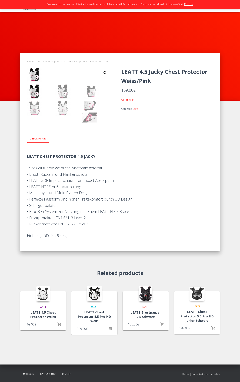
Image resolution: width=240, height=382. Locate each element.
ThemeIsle (214, 374)
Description (38, 138)
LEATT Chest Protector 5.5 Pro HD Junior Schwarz (197, 316)
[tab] (40, 139)
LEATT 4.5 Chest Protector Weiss (43, 314)
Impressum (28, 374)
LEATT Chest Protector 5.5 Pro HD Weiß (94, 316)
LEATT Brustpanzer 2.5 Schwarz (145, 314)
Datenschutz (48, 374)
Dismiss (188, 4)
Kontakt (67, 374)
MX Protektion (41, 61)
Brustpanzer (55, 61)
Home (30, 61)
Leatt (65, 61)
